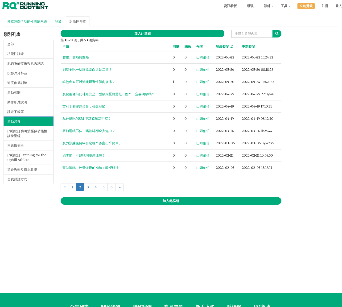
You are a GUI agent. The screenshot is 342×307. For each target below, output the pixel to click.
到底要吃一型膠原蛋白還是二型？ (87, 69)
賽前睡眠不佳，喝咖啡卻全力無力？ (88, 131)
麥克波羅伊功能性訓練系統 (27, 21)
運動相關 (14, 92)
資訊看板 (232, 6)
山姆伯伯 (203, 57)
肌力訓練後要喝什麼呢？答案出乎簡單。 (92, 143)
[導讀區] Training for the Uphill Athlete (26, 157)
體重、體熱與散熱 (75, 57)
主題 (65, 47)
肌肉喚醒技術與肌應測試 (25, 63)
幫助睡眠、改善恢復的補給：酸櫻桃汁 (90, 168)
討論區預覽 (78, 21)
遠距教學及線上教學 (22, 169)
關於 (58, 21)
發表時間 (222, 47)
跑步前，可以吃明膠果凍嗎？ (83, 155)
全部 (10, 44)
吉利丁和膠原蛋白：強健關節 (83, 106)
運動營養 (14, 121)
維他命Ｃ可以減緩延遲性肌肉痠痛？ (88, 82)
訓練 (269, 6)
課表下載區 (15, 112)
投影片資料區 (17, 73)
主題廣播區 (15, 145)
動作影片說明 (17, 102)
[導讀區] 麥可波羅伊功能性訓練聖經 (27, 133)
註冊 (325, 6)
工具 (285, 6)
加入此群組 (142, 33)
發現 (252, 6)
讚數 (188, 47)
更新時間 (248, 47)
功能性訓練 (15, 54)
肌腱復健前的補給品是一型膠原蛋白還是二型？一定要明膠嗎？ (108, 94)
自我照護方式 (17, 179)
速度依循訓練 (17, 83)
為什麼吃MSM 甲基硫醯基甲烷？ (86, 118)
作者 (199, 47)
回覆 (176, 47)
